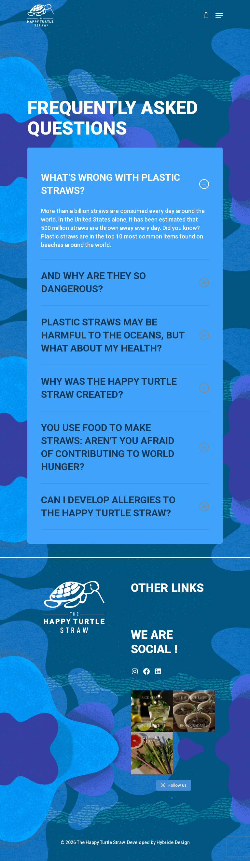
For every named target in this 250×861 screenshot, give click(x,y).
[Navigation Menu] (219, 15)
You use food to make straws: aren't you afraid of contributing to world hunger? (125, 447)
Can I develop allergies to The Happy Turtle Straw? (125, 506)
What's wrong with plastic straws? (125, 184)
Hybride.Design (173, 842)
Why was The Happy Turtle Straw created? (125, 388)
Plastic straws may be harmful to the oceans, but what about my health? (125, 335)
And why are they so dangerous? (125, 282)
